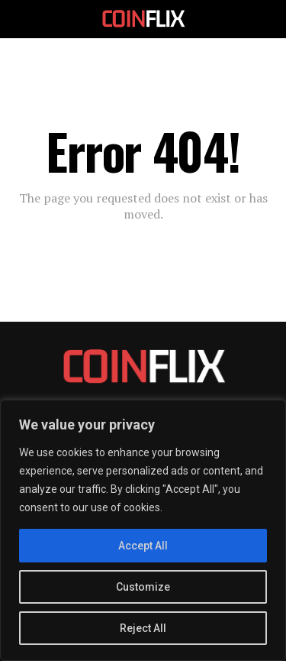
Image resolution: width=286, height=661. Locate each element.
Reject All (143, 628)
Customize (143, 587)
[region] (143, 530)
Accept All (143, 545)
